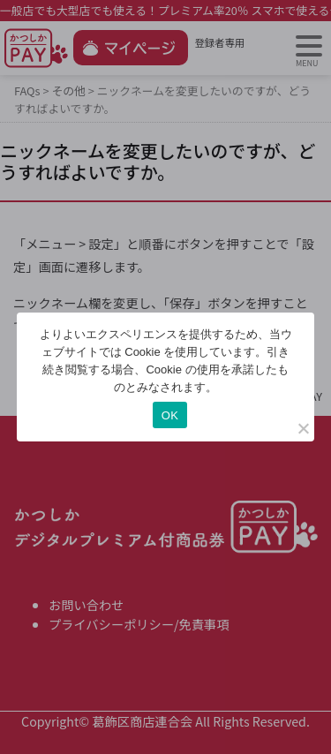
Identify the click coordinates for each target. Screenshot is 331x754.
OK (170, 415)
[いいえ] (303, 428)
